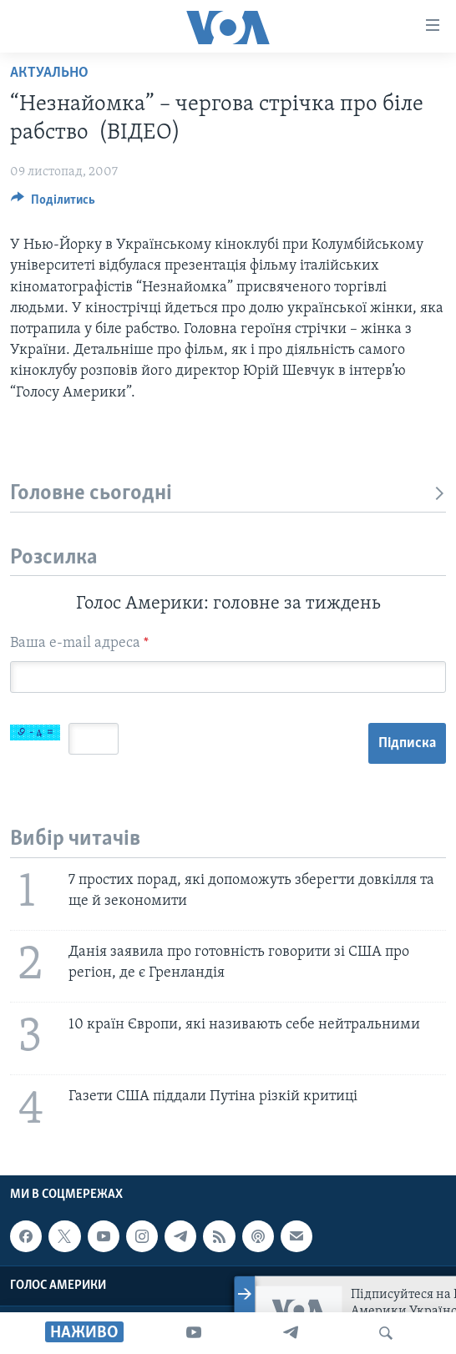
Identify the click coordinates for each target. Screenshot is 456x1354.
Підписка (407, 743)
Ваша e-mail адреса (79, 643)
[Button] (53, 204)
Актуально (49, 73)
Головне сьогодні (228, 493)
